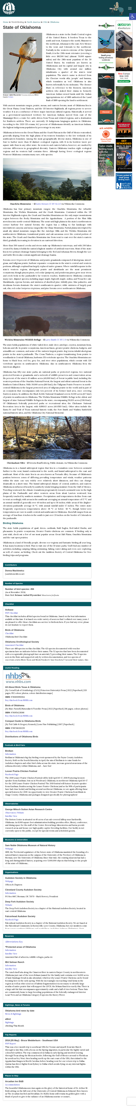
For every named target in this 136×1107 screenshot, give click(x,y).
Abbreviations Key (14, 941)
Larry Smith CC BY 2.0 (55, 340)
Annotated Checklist (14, 645)
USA (45, 22)
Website (10, 97)
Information (10, 754)
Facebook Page (12, 774)
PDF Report (10, 1043)
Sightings (9, 1022)
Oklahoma (54, 22)
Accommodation (12, 1085)
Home (5, 22)
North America (33, 22)
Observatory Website (14, 813)
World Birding (17, 22)
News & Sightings (13, 1014)
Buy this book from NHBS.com (18, 700)
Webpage (9, 849)
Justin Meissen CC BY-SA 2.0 (48, 204)
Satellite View (11, 816)
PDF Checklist (11, 613)
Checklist (9, 633)
